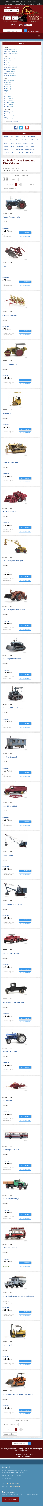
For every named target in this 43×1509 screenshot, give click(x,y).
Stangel (25, 143)
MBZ (32, 143)
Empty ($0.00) (18, 25)
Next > (32, 184)
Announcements (26, 1)
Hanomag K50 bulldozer (11, 659)
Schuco (14, 153)
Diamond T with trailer (11, 953)
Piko (11, 140)
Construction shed (9, 757)
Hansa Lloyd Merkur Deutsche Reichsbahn (18, 1296)
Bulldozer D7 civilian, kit (11, 462)
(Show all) (14, 121)
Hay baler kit (7, 1100)
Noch (9, 73)
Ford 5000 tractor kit (10, 1051)
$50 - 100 (10, 51)
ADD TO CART (25, 233)
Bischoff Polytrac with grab (12, 560)
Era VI (8, 106)
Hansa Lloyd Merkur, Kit (11, 1199)
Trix (12, 137)
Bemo (5, 140)
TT (8, 91)
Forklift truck (7, 413)
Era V (8, 104)
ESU (12, 150)
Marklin (6, 137)
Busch (9, 69)
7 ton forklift (7, 1345)
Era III (9, 100)
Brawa (17, 137)
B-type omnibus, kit (10, 1248)
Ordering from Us (20, 4)
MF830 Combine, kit (9, 511)
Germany (10, 112)
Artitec (10, 71)
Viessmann (10, 67)
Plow (4, 266)
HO (9, 80)
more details (25, 236)
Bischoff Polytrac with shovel (13, 610)
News (7, 1)
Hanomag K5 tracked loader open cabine (17, 1394)
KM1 (21, 140)
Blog (34, 1)
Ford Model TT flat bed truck (13, 1002)
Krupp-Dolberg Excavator (12, 904)
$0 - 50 (10, 49)
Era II (8, 98)
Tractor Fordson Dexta (11, 217)
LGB (16, 140)
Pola (8, 63)
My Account (8, 4)
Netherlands (10, 116)
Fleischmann (32, 137)
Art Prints (7, 153)
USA (8, 118)
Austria (9, 114)
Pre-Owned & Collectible (27, 153)
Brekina (10, 75)
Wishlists (39, 4)
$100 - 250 (11, 53)
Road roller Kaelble (9, 364)
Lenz (26, 140)
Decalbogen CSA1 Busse (11, 1149)
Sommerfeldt (29, 150)
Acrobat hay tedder (9, 315)
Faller (9, 61)
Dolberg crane (7, 855)
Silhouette (20, 146)
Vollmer (6, 143)
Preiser (10, 65)
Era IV (9, 102)
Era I (8, 96)
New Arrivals (15, 1)
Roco (23, 137)
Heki (27, 146)
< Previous (10, 184)
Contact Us (30, 4)
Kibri (9, 59)
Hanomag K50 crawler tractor (13, 708)
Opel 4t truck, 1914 (9, 806)
